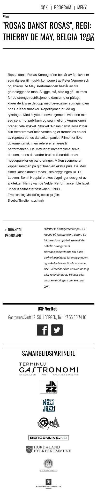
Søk (45, 7)
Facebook (92, 39)
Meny (82, 7)
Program (62, 7)
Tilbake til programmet (14, 232)
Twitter (87, 39)
